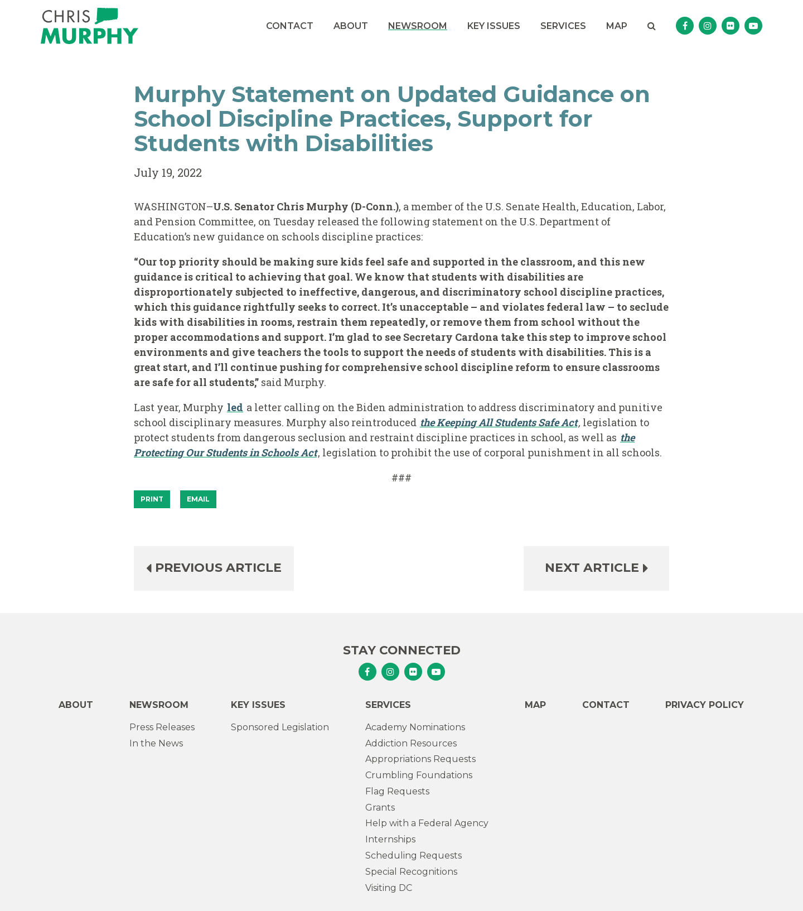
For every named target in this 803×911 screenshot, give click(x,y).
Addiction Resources (411, 743)
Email (198, 499)
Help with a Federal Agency (426, 823)
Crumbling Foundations (418, 775)
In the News (156, 743)
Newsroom (417, 26)
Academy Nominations (415, 727)
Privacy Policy (704, 705)
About (350, 26)
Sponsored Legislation (280, 727)
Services (563, 26)
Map (616, 26)
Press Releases (162, 727)
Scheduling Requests (413, 855)
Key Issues (493, 26)
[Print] (152, 499)
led (235, 407)
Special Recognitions (411, 871)
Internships (390, 839)
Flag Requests (397, 791)
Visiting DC (388, 888)
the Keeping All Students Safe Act (498, 422)
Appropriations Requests (420, 759)
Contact (289, 26)
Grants (380, 807)
